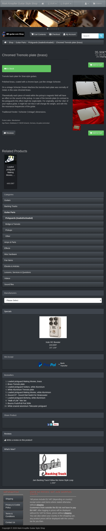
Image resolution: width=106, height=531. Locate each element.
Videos (7, 278)
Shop (11, 42)
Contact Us (10, 522)
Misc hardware (10, 254)
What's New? (9, 449)
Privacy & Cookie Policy (13, 506)
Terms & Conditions (10, 515)
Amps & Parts (10, 242)
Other (7, 236)
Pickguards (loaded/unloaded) (41, 42)
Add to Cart (96, 65)
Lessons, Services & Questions (17, 272)
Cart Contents (38, 34)
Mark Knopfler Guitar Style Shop (19, 3)
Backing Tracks (10, 206)
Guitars (7, 200)
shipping (103, 57)
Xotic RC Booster (53, 342)
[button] (9, 18)
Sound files (9, 284)
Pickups (8, 230)
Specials (7, 311)
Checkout (54, 34)
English (66, 3)
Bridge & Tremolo (12, 224)
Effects (7, 248)
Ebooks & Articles (11, 266)
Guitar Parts (21, 42)
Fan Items (8, 260)
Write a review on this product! (19, 440)
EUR (52, 3)
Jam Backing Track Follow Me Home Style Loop (53, 480)
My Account (69, 34)
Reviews (9, 133)
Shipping (9, 499)
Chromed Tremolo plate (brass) (69, 42)
